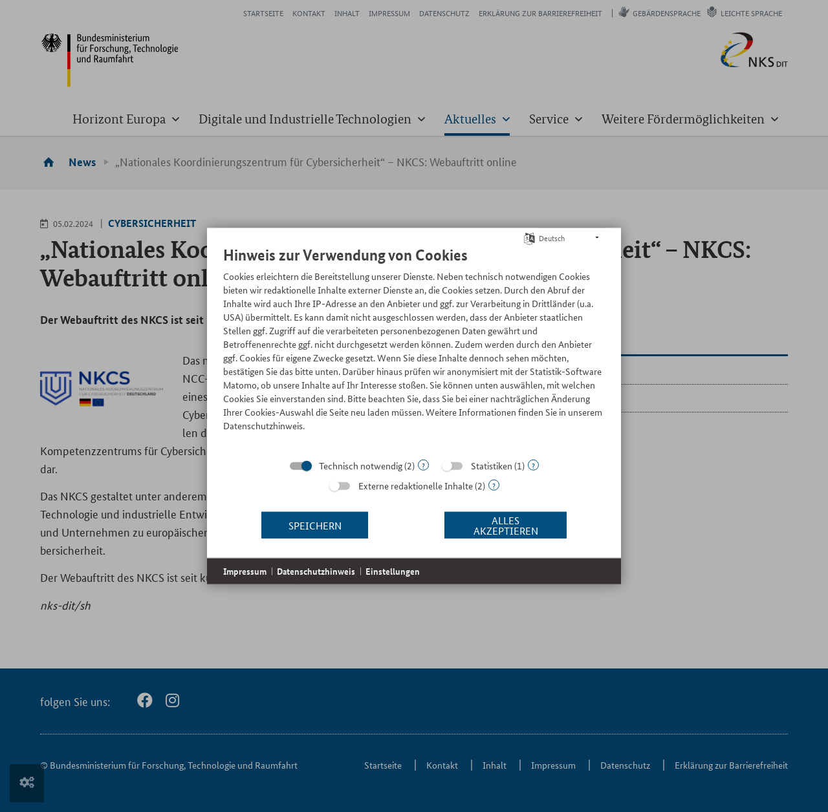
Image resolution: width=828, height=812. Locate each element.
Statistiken (491, 465)
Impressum (245, 571)
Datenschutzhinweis (316, 571)
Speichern (315, 524)
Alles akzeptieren (506, 525)
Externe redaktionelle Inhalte (415, 485)
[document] (414, 348)
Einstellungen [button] (392, 571)
